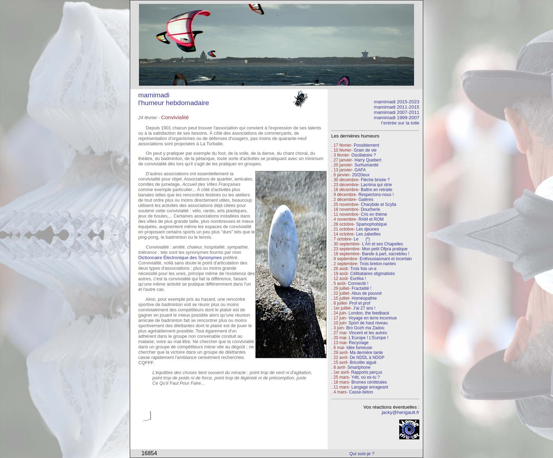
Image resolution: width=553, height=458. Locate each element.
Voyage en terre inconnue (372, 318)
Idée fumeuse (359, 347)
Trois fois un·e (363, 268)
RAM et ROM (370, 219)
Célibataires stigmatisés (372, 273)
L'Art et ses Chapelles (382, 244)
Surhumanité (366, 165)
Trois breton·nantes (377, 263)
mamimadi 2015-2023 (396, 101)
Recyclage (359, 342)
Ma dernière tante (366, 352)
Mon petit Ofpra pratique (384, 248)
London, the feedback (368, 313)
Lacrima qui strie (376, 184)
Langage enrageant (369, 387)
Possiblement (366, 145)
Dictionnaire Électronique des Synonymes (180, 257)
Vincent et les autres (368, 332)
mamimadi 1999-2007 (396, 117)
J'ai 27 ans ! (364, 308)
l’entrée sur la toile (400, 123)
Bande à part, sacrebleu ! (385, 253)
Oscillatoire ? (363, 155)
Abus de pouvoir (366, 293)
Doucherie (370, 209)
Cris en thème (374, 214)
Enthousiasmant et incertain (386, 258)
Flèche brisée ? (375, 179)
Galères (365, 199)
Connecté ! (358, 283)
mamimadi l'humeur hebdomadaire (173, 98)
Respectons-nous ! (376, 194)
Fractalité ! (361, 288)
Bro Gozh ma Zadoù (365, 327)
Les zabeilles (368, 234)
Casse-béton (361, 392)
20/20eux (360, 174)
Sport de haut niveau (368, 322)
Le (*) (362, 239)
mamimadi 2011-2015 (396, 107)
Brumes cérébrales (369, 382)
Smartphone (358, 367)
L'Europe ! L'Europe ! (368, 337)
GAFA (360, 169)
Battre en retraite (376, 189)
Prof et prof (359, 303)
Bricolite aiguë (363, 362)
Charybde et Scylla (378, 204)
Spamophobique (371, 224)
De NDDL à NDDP (367, 357)
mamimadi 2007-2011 (396, 112)
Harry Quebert (367, 160)
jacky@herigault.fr (400, 412)
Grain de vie (365, 150)
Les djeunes (367, 229)
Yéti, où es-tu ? (365, 377)
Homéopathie (364, 298)
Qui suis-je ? (362, 453)
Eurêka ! (358, 278)
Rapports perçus (366, 372)
